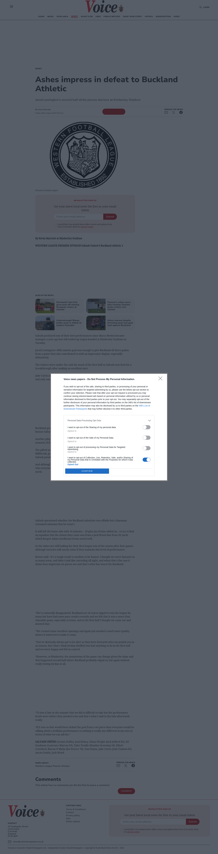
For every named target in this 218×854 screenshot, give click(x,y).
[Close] (161, 379)
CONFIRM (87, 471)
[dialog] (109, 427)
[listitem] (109, 420)
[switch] (146, 427)
